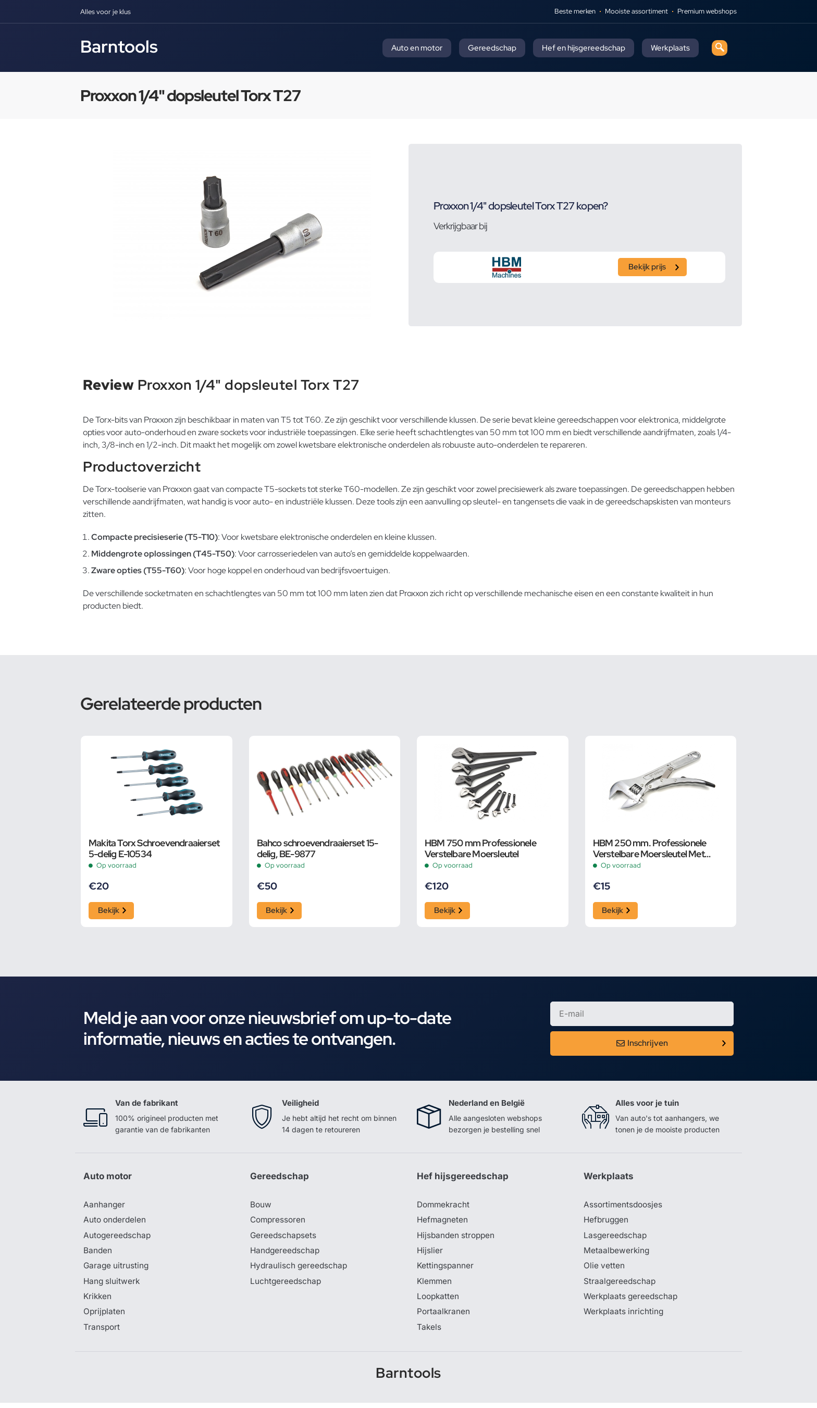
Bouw (261, 1207)
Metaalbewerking (617, 1254)
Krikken (98, 1300)
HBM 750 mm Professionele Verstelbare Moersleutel (480, 848)
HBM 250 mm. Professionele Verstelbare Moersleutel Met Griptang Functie (650, 848)
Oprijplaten (104, 1316)
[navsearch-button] (719, 48)
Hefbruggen (607, 1222)
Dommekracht (444, 1207)
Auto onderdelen (115, 1222)
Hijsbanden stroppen (457, 1238)
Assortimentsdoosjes (624, 1207)
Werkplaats (670, 48)
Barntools (119, 46)
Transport (102, 1332)
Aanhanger (104, 1207)
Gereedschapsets (284, 1238)
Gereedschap (492, 48)
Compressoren (279, 1222)
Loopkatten (439, 1300)
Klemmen (435, 1285)
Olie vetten (604, 1269)
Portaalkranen (444, 1316)
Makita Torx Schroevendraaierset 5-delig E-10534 (154, 848)
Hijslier (430, 1254)
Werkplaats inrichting (625, 1316)
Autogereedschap (118, 1238)
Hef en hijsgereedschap (583, 48)
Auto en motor (416, 48)
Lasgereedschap (616, 1238)
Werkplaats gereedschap (632, 1300)
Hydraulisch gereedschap (300, 1269)
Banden (98, 1254)
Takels (429, 1332)
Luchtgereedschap (286, 1285)
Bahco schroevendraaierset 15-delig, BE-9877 (317, 848)
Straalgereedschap (620, 1285)
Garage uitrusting (117, 1269)
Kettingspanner (446, 1269)
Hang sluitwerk (112, 1285)
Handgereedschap (286, 1254)
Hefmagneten (443, 1222)
